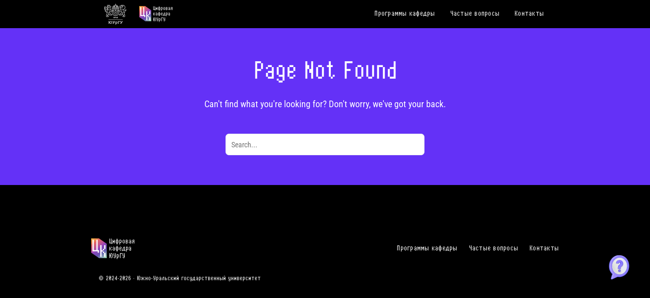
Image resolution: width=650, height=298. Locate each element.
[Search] (413, 144)
